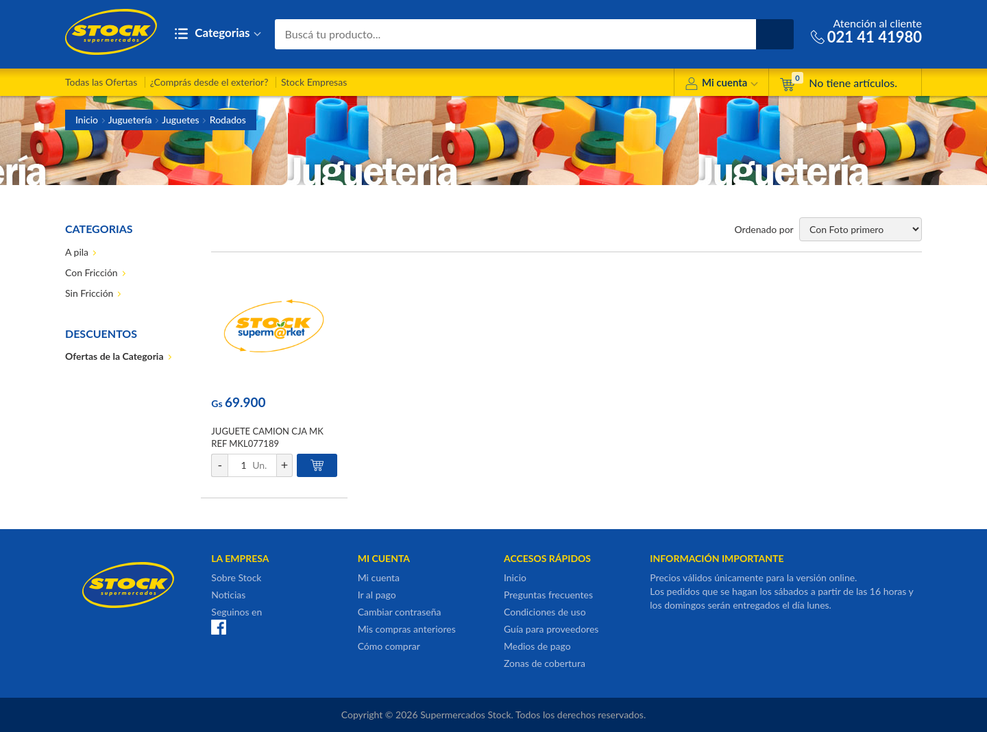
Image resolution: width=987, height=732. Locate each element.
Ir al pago (377, 594)
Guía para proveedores (551, 629)
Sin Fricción (89, 293)
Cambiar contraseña (399, 612)
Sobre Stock (236, 577)
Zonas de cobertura (544, 663)
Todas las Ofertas (101, 82)
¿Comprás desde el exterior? (209, 82)
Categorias (217, 34)
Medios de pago (537, 646)
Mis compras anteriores (407, 629)
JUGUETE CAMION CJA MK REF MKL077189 (267, 437)
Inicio (86, 119)
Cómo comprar (389, 646)
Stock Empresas (314, 82)
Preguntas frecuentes (548, 594)
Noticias (228, 594)
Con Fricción (91, 272)
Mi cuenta (721, 84)
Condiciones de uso (545, 612)
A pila (76, 252)
